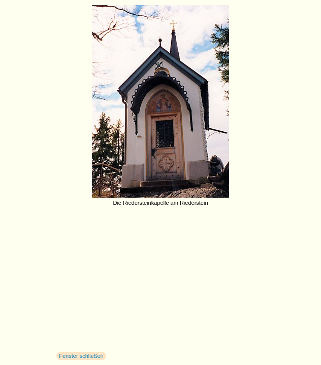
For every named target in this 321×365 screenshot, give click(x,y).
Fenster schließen (81, 356)
